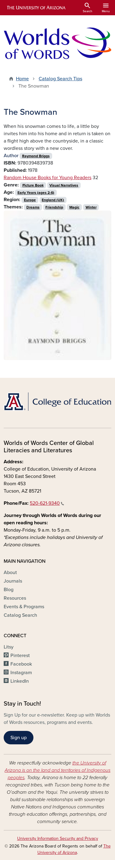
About (10, 572)
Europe (30, 200)
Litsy (8, 647)
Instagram (21, 673)
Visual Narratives (63, 185)
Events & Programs (24, 607)
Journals (13, 581)
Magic (74, 207)
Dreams (33, 207)
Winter (91, 207)
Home (22, 79)
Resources (15, 598)
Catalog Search (20, 615)
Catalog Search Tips (60, 79)
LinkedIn (19, 681)
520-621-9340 (47, 503)
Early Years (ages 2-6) (35, 192)
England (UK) (53, 200)
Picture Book (33, 185)
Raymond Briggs (36, 156)
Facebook (21, 664)
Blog (8, 590)
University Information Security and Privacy (57, 838)
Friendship (54, 207)
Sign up (18, 738)
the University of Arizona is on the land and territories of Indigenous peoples (57, 770)
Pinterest (20, 655)
